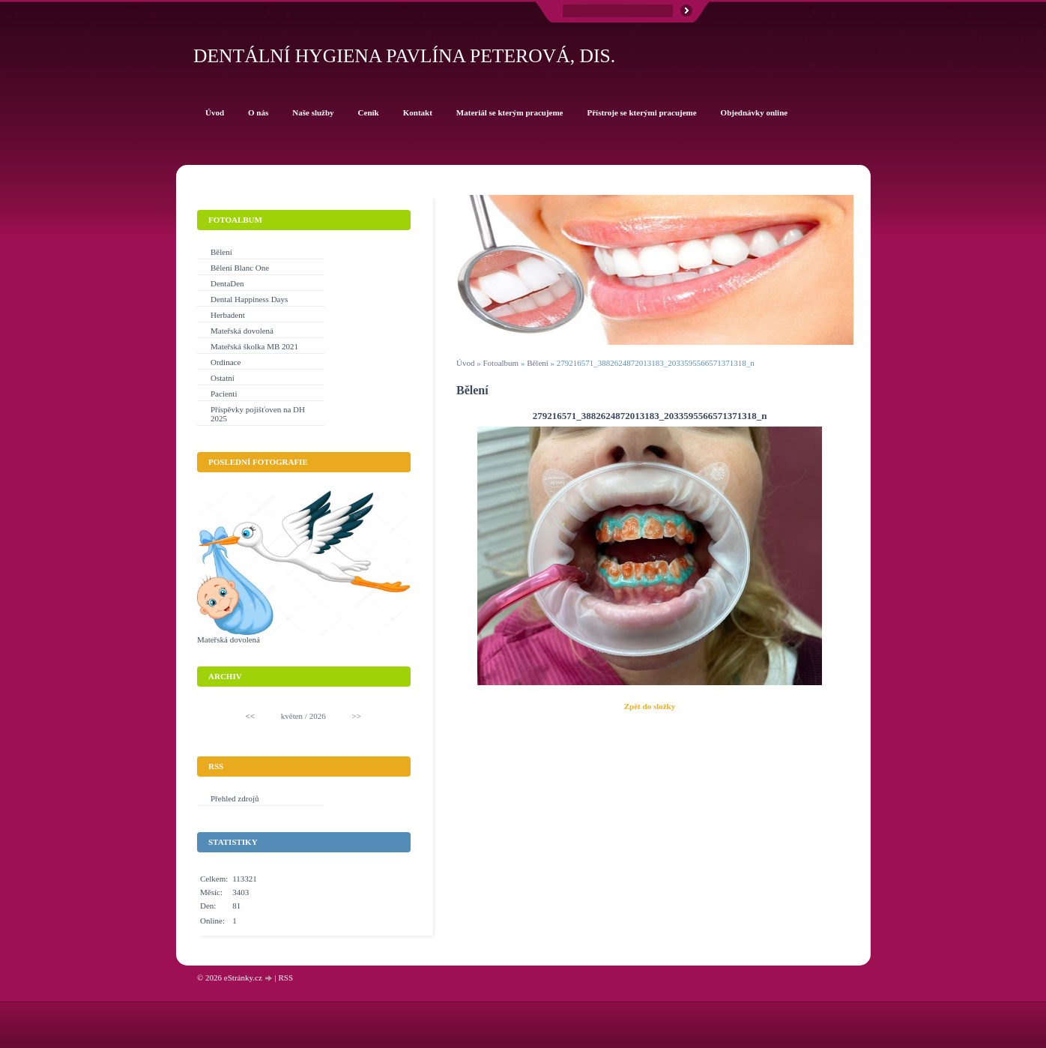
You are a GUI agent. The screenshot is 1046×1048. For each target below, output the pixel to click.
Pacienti (224, 393)
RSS (285, 977)
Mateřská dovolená (242, 330)
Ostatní (223, 377)
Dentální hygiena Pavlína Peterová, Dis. (404, 56)
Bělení (537, 362)
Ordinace (226, 362)
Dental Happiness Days (249, 299)
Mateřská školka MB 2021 (254, 346)
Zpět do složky (649, 706)
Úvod (465, 362)
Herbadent (228, 314)
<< (250, 715)
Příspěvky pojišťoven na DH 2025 (258, 414)
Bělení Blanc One (240, 267)
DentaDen (227, 283)
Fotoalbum (501, 362)
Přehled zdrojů (235, 798)
